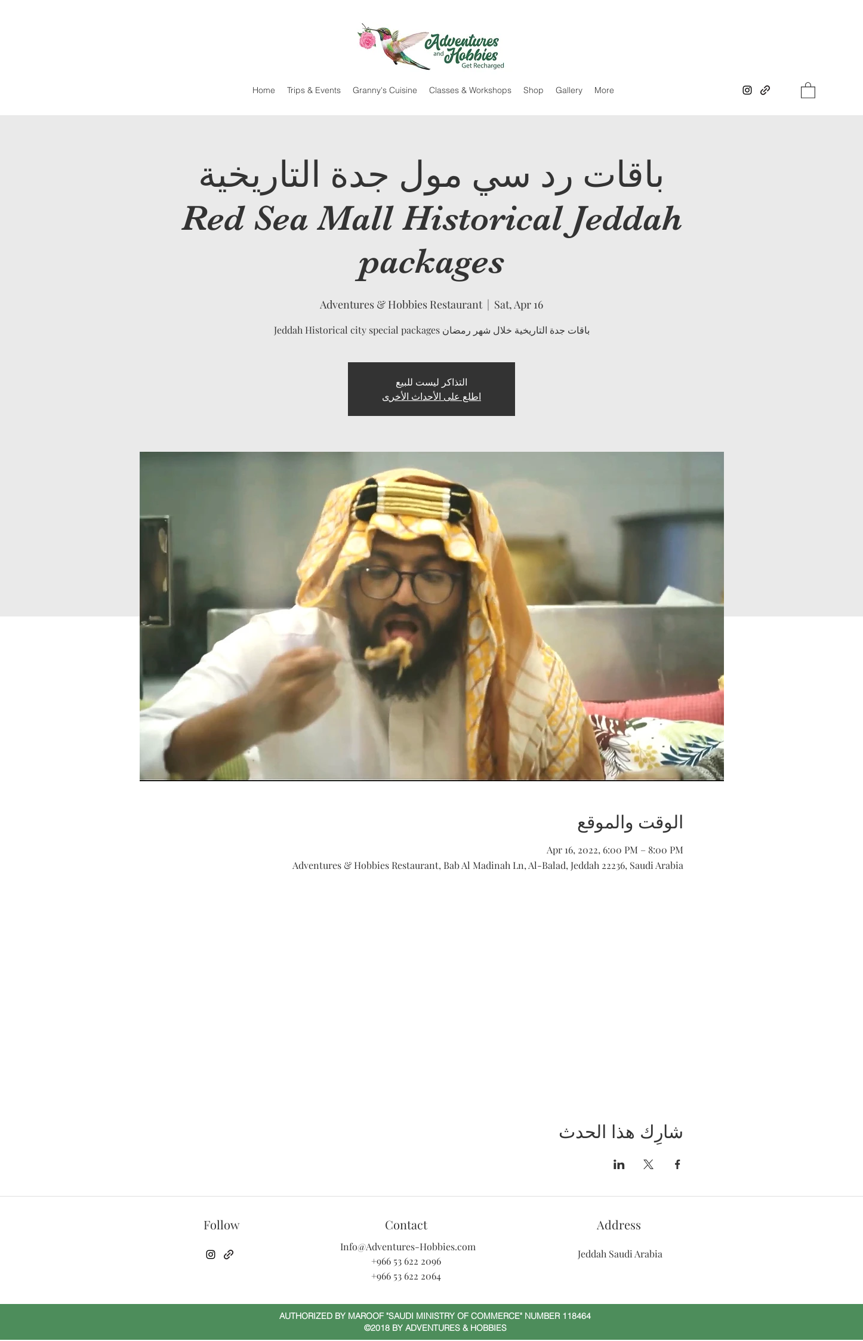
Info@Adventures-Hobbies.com (408, 1246)
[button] (808, 89)
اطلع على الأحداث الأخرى (431, 396)
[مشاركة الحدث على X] (648, 1164)
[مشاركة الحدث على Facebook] (677, 1164)
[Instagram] (747, 90)
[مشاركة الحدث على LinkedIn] (619, 1164)
